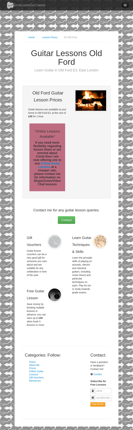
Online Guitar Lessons (49, 165)
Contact (66, 220)
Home (31, 37)
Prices (32, 368)
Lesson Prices (49, 37)
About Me (34, 365)
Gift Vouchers (36, 377)
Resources (35, 380)
